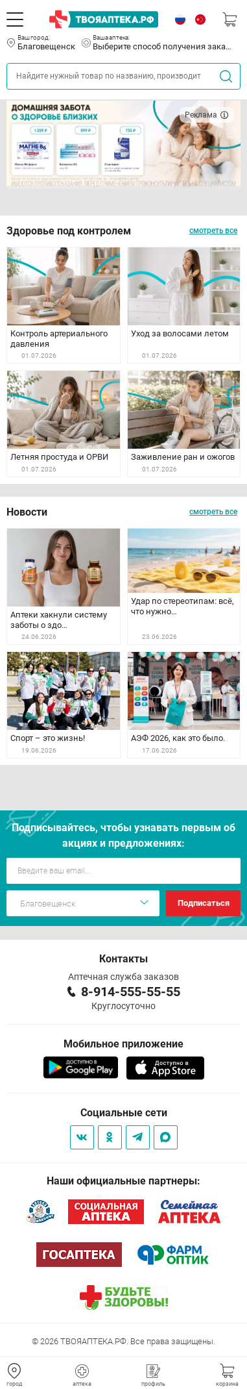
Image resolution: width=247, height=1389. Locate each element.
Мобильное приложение (123, 1044)
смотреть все (213, 230)
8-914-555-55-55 (130, 991)
